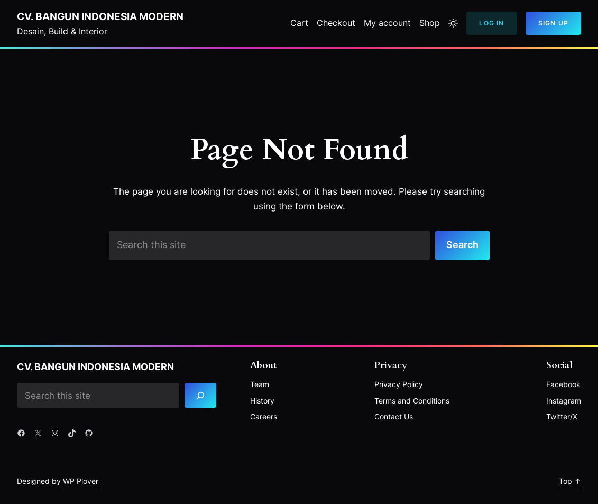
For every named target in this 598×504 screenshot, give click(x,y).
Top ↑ (570, 480)
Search (462, 244)
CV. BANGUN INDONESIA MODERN (100, 16)
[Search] (200, 395)
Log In (491, 23)
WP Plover (80, 480)
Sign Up (553, 23)
